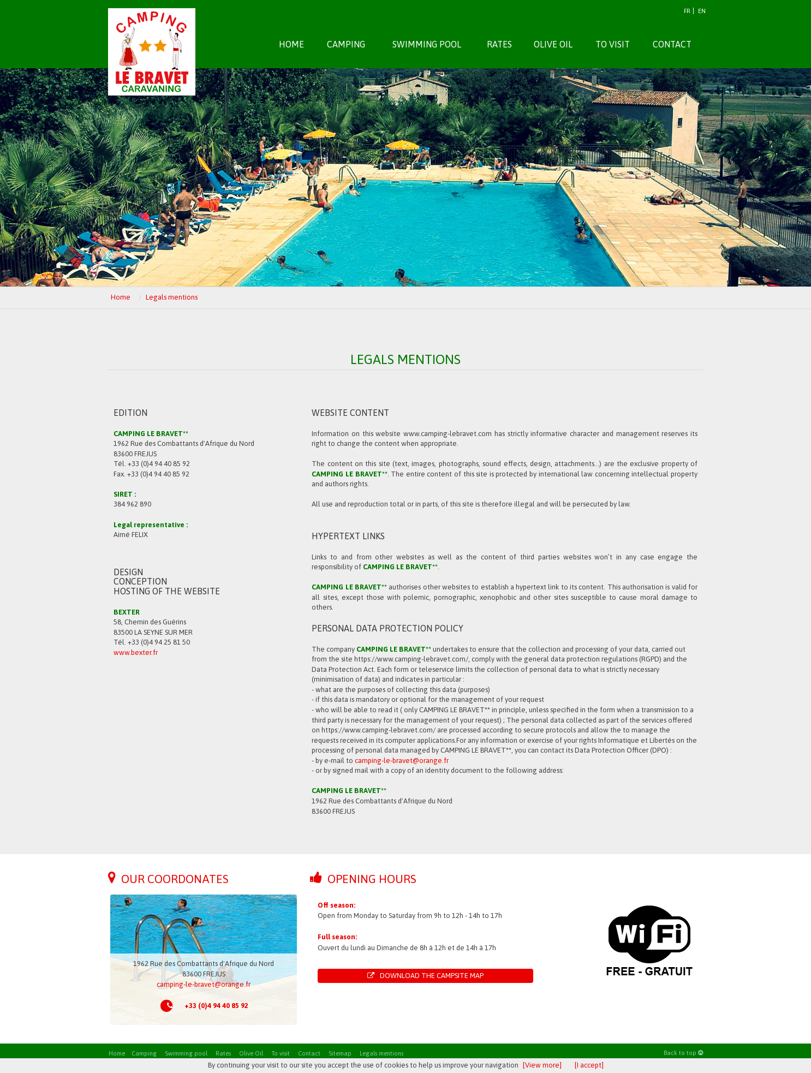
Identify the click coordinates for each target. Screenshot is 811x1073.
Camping (144, 1053)
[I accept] (589, 1065)
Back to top (683, 1053)
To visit (280, 1053)
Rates (223, 1053)
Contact (309, 1053)
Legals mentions (381, 1053)
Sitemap (340, 1053)
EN (702, 11)
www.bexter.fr (136, 652)
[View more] (542, 1065)
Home (117, 1053)
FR (687, 11)
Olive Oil (251, 1053)
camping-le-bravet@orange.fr (402, 760)
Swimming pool (186, 1053)
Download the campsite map (425, 975)
